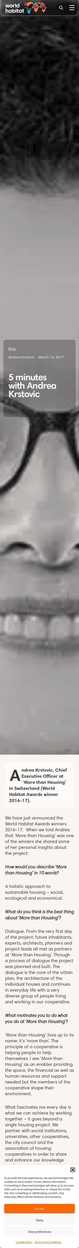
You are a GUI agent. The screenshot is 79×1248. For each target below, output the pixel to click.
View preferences (39, 1232)
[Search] (61, 7)
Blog (12, 348)
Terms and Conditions (48, 1242)
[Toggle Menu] (71, 7)
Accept (40, 1209)
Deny (39, 1220)
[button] (73, 1170)
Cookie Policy (24, 1242)
